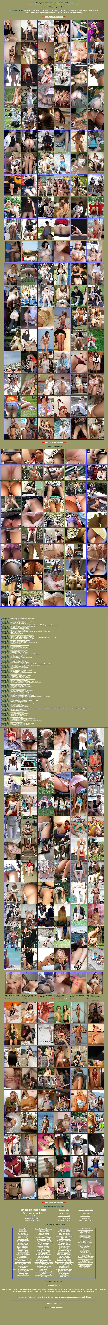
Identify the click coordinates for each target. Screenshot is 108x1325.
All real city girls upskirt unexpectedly (20, 640)
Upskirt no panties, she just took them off (21, 670)
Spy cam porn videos (64, 1220)
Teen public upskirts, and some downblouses (22, 636)
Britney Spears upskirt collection (18, 701)
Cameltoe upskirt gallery (16, 633)
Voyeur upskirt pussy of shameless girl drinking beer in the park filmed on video (31, 664)
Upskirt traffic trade (54, 1303)
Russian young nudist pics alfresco (19, 645)
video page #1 (73, 10)
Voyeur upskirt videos (86, 1220)
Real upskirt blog (60, 1289)
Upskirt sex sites (6, 1289)
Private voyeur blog (76, 1291)
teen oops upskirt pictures (17, 712)
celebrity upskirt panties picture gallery (20, 694)
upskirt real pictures (15, 643)
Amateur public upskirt (86, 1210)
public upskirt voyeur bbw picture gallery (21, 686)
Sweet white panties (32, 1213)
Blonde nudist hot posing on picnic (19, 706)
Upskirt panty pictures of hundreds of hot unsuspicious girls (25, 682)
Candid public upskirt (16, 674)
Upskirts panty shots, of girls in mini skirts (21, 657)
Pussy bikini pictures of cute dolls (19, 661)
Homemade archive (32, 1218)
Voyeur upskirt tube (54, 1285)
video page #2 (83, 10)
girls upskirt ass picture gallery (18, 689)
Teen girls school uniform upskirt (18, 650)
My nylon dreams (64, 1218)
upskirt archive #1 (51, 13)
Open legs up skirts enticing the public (20, 630)
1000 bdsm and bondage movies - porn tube (43, 1297)
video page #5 (40, 13)
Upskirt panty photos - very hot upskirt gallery (22, 635)
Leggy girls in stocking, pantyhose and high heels (75, 1297)
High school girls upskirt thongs (18, 671)
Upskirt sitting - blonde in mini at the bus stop (22, 638)
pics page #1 (28, 10)
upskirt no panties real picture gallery (20, 648)
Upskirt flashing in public (16, 717)
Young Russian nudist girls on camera (20, 655)
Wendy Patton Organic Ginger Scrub (19, 713)
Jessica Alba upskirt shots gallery (19, 715)
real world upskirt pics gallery (18, 725)
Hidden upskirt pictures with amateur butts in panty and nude (26, 720)
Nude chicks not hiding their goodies (19, 647)
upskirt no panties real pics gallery (19, 719)
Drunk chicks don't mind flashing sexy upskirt (22, 618)
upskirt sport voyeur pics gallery (18, 651)
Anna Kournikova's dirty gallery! (18, 660)
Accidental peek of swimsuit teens (19, 676)
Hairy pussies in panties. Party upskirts (20, 692)
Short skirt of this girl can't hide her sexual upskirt (23, 703)
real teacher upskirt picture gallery (19, 623)
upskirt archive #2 (63, 13)
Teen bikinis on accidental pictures (19, 691)
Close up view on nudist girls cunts (19, 662)
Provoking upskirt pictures (17, 658)
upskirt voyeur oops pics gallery (18, 685)
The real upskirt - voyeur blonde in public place (22, 718)
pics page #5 (64, 10)
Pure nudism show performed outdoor (20, 677)
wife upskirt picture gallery (17, 704)
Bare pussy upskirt (15, 632)
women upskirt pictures (16, 619)
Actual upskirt (64, 1213)
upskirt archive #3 (76, 13)
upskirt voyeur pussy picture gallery (19, 699)
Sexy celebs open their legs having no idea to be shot (24, 700)
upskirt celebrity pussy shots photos (19, 724)
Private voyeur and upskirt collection (22, 1289)
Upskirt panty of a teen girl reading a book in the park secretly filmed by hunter (30, 631)
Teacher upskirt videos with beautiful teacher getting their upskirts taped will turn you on (33, 637)
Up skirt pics (86, 1218)
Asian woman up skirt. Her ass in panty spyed (22, 723)
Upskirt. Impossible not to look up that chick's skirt (23, 642)
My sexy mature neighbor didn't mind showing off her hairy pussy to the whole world (37, 625)
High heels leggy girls (32, 1210)
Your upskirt (86, 1213)
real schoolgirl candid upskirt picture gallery (21, 621)
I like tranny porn (22, 1297)
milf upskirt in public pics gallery (18, 641)
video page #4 (30, 13)
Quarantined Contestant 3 (17, 714)
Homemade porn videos (86, 1289)
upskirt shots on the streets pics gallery (20, 675)
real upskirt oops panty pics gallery (19, 627)
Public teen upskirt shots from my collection (21, 697)
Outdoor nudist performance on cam (19, 628)
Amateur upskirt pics (15, 646)
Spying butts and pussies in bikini (19, 667)
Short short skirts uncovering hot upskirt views (22, 679)
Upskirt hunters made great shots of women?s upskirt (24, 681)
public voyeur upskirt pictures (18, 666)
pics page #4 (55, 10)
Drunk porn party (85, 1216)
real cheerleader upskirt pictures (18, 705)
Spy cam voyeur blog (62, 1291)
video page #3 (93, 10)
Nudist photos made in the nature (19, 680)
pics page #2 (37, 10)
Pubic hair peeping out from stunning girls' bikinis (23, 672)
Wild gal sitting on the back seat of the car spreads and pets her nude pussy (30, 696)
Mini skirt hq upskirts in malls (18, 669)
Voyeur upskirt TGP (64, 1216)
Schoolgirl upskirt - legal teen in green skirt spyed (23, 626)
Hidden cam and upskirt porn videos (43, 1289)
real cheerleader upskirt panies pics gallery (21, 690)
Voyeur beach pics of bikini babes (19, 652)
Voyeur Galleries (32, 1216)
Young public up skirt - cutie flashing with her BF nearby (24, 653)
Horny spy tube (64, 1210)
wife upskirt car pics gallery (17, 622)
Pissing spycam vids (32, 1220)
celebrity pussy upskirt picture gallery (20, 684)
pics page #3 (46, 10)
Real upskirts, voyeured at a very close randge (22, 695)
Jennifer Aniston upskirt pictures (18, 710)
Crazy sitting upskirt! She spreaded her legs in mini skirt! (25, 665)
